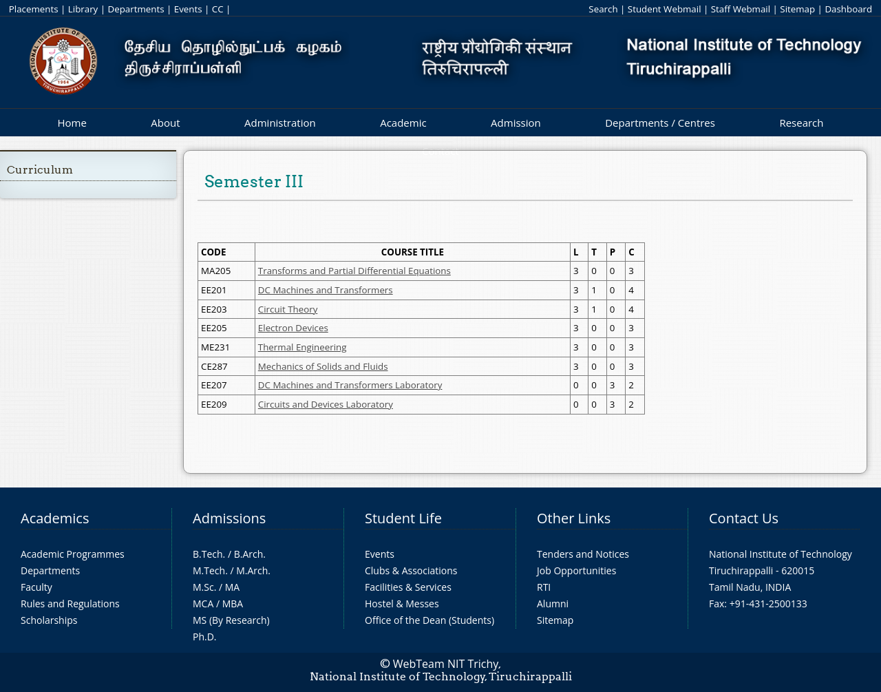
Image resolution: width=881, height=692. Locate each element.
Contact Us (743, 518)
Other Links (574, 518)
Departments (136, 9)
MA (232, 587)
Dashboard (848, 9)
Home (71, 122)
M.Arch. (253, 570)
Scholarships (49, 620)
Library (83, 9)
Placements (34, 9)
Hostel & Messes (402, 603)
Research (801, 122)
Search (602, 9)
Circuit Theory (287, 309)
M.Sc (203, 587)
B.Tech (208, 553)
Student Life (403, 518)
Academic (403, 122)
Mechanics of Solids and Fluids (323, 366)
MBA (233, 603)
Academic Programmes (73, 553)
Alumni (553, 603)
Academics (55, 518)
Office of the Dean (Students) (429, 620)
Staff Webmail (740, 9)
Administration (280, 122)
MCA (203, 603)
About (165, 122)
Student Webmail (664, 9)
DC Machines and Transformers (325, 290)
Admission (516, 122)
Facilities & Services (408, 587)
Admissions (229, 518)
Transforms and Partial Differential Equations (354, 270)
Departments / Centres (660, 122)
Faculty (36, 587)
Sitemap (797, 9)
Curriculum (40, 169)
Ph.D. (205, 636)
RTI (544, 587)
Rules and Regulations (70, 603)
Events (188, 9)
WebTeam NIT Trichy (446, 663)
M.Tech (209, 570)
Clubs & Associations (411, 570)
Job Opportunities (576, 570)
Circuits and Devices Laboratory (325, 404)
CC (218, 9)
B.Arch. (250, 553)
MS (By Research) (231, 620)
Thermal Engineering (302, 347)
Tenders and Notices (583, 553)
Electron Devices (293, 328)
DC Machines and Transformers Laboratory (350, 385)
